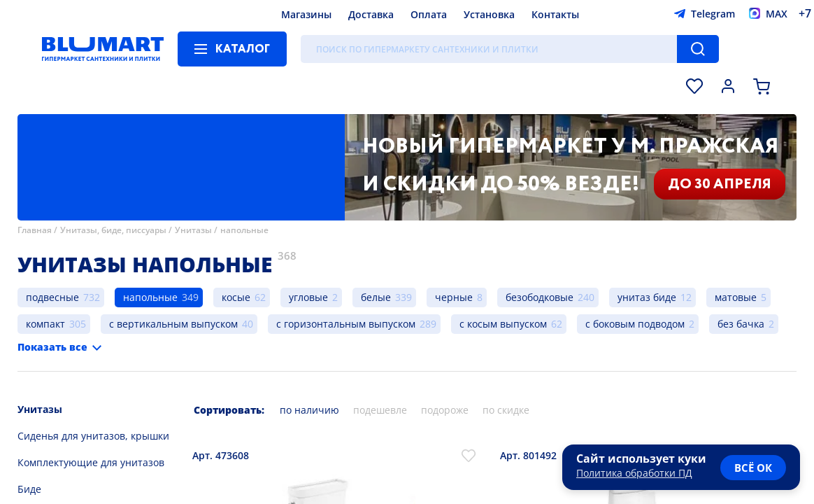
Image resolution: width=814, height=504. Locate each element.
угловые (308, 297)
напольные (244, 230)
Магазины (306, 14)
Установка (489, 14)
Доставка (371, 14)
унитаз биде (646, 297)
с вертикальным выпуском (173, 323)
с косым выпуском (503, 323)
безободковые (539, 297)
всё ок (753, 468)
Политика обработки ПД (634, 472)
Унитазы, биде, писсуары (113, 230)
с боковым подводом (635, 323)
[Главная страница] (103, 49)
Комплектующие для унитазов (90, 462)
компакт (45, 323)
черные (454, 297)
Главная (34, 230)
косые (236, 297)
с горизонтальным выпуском (345, 323)
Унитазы (193, 230)
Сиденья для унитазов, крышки (93, 435)
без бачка (740, 323)
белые (376, 297)
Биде (29, 489)
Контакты (555, 14)
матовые (736, 297)
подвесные (52, 297)
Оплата (428, 14)
